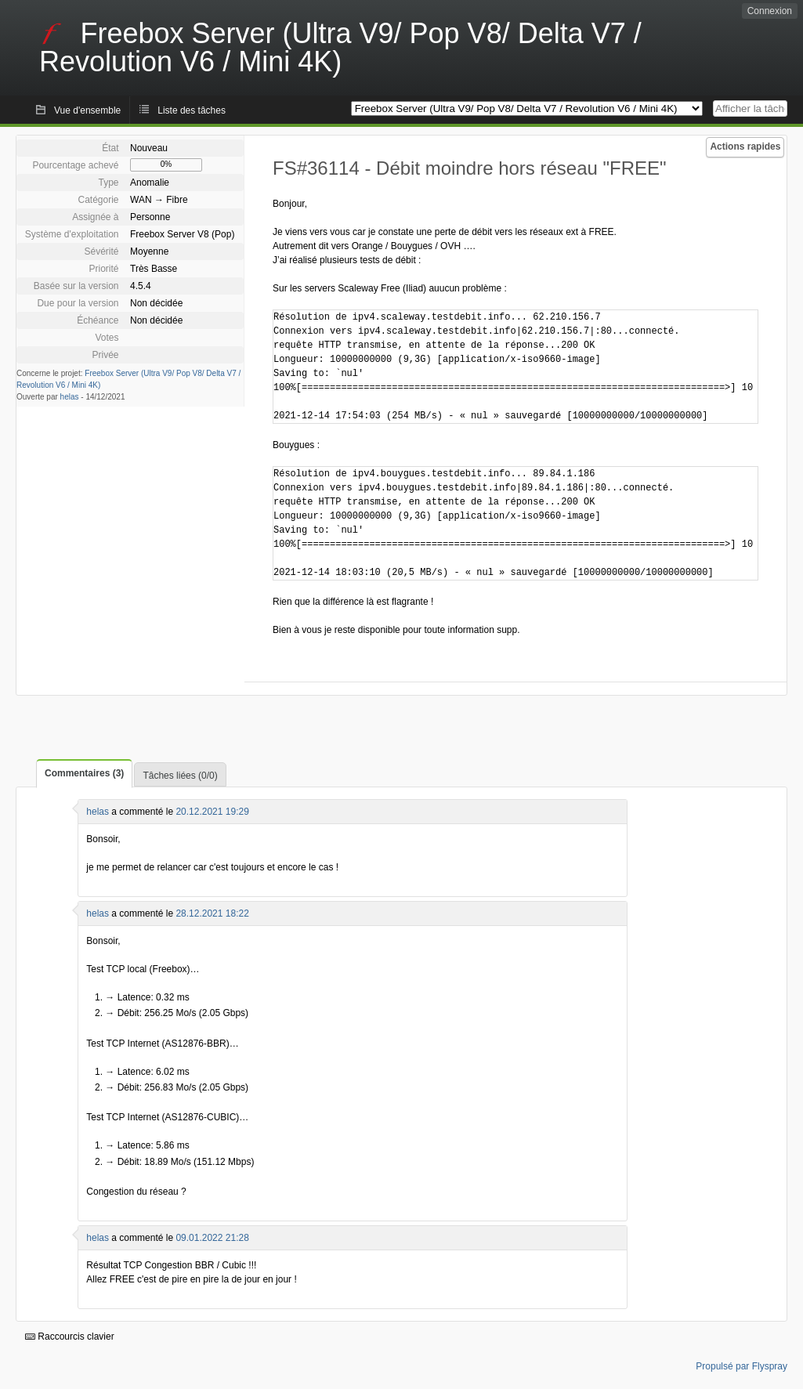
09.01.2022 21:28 (211, 1237)
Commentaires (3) (84, 773)
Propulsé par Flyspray (741, 1366)
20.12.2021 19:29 (211, 811)
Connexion (769, 10)
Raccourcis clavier (69, 1336)
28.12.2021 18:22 (211, 913)
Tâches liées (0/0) (180, 775)
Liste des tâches (191, 110)
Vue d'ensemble (87, 110)
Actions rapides (745, 146)
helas (69, 396)
